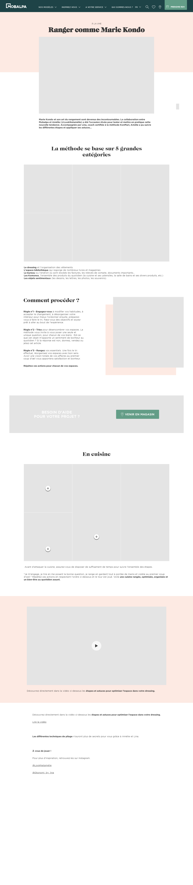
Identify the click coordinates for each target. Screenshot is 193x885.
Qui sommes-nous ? (122, 7)
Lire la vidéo (39, 722)
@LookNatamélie (42, 765)
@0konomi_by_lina (43, 772)
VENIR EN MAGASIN (137, 414)
